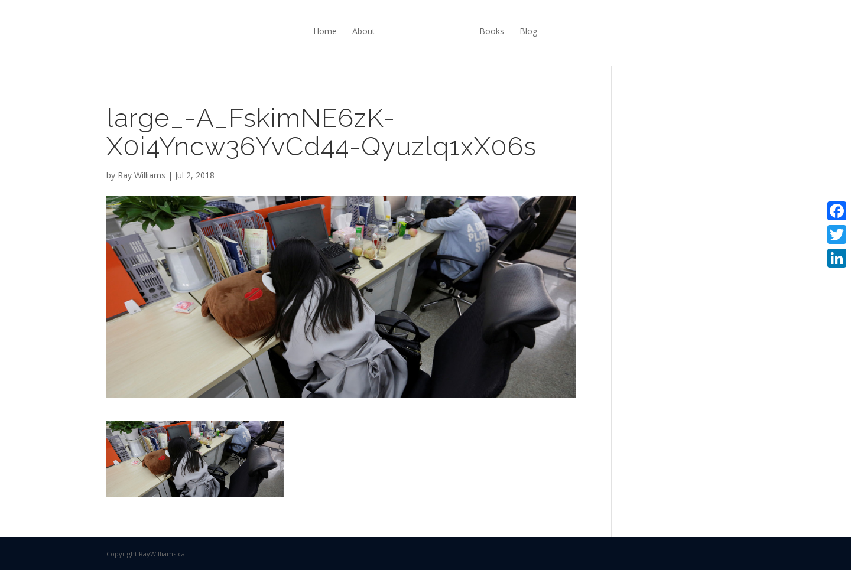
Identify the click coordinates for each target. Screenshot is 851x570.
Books (491, 31)
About (363, 31)
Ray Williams (141, 175)
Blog (528, 31)
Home (325, 31)
